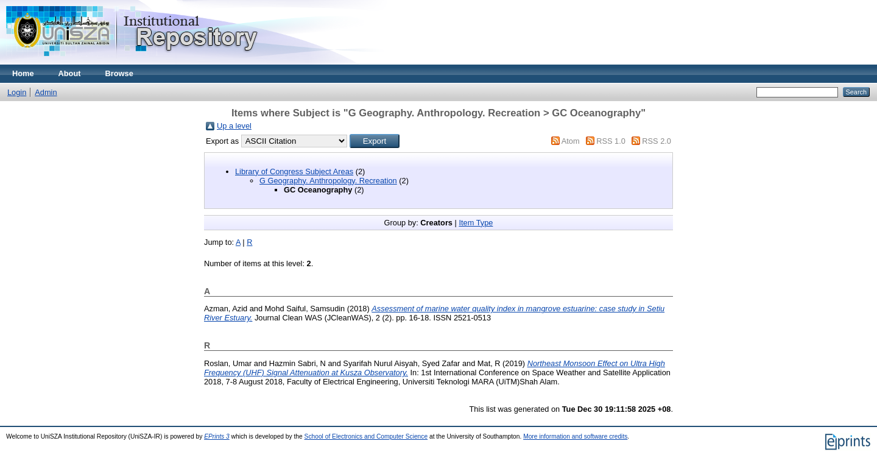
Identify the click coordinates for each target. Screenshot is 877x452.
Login (16, 92)
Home (23, 73)
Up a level (234, 125)
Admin (46, 92)
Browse (119, 73)
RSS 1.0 (610, 141)
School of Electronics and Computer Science (366, 436)
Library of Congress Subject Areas (294, 171)
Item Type (476, 222)
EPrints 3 (217, 436)
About (69, 73)
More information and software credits (575, 436)
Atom (571, 141)
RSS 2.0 (656, 141)
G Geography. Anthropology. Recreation (328, 180)
